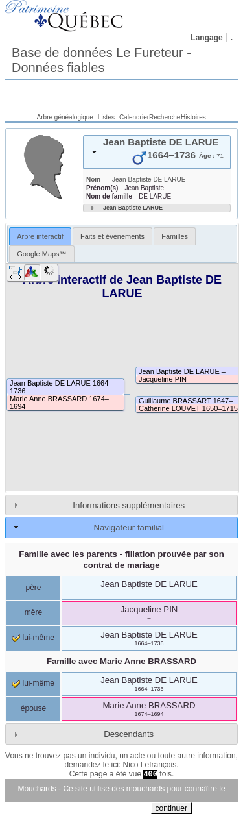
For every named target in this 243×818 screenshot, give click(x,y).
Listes (106, 117)
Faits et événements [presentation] (112, 236)
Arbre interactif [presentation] (40, 236)
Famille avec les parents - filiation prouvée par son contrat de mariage (121, 559)
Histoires (193, 117)
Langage (206, 37)
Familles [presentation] (174, 236)
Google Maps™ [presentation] (41, 254)
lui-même (33, 637)
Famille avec (121, 661)
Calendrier (134, 117)
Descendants (129, 734)
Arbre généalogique (65, 117)
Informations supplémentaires (129, 505)
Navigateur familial (128, 527)
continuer (171, 808)
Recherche (164, 117)
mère (33, 612)
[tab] (157, 152)
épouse (33, 708)
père (33, 587)
